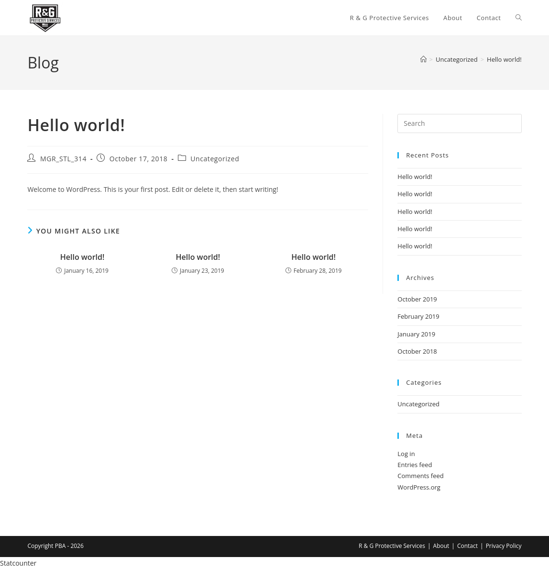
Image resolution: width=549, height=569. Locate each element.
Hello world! (504, 59)
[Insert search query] (459, 123)
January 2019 (416, 334)
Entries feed (414, 464)
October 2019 (417, 299)
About (441, 546)
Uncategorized (214, 158)
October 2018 (417, 351)
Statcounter (18, 563)
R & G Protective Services (392, 546)
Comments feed (420, 475)
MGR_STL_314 (63, 158)
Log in (406, 453)
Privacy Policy (504, 546)
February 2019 (418, 316)
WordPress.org (418, 487)
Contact (467, 546)
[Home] (423, 59)
